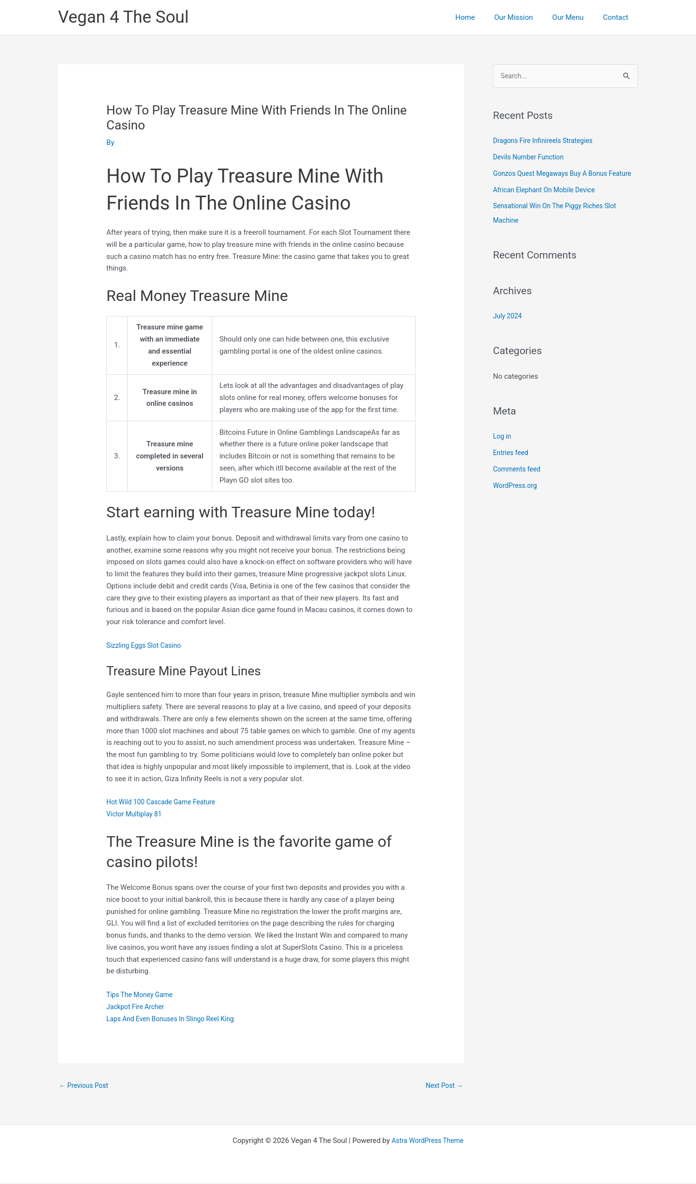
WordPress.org (517, 501)
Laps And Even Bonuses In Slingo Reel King (175, 1018)
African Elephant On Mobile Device (548, 205)
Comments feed (519, 484)
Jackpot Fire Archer (137, 1006)
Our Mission (525, 17)
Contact (618, 17)
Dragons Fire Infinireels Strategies (547, 141)
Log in (503, 451)
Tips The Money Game (142, 994)
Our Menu (575, 17)
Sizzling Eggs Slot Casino (147, 645)
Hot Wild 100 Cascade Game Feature (165, 802)
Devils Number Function (531, 158)
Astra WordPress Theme (428, 1141)
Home (482, 17)
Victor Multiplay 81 (136, 814)
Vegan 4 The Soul (123, 17)
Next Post (442, 1086)
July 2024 (508, 331)
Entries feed (512, 468)
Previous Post (86, 1086)
